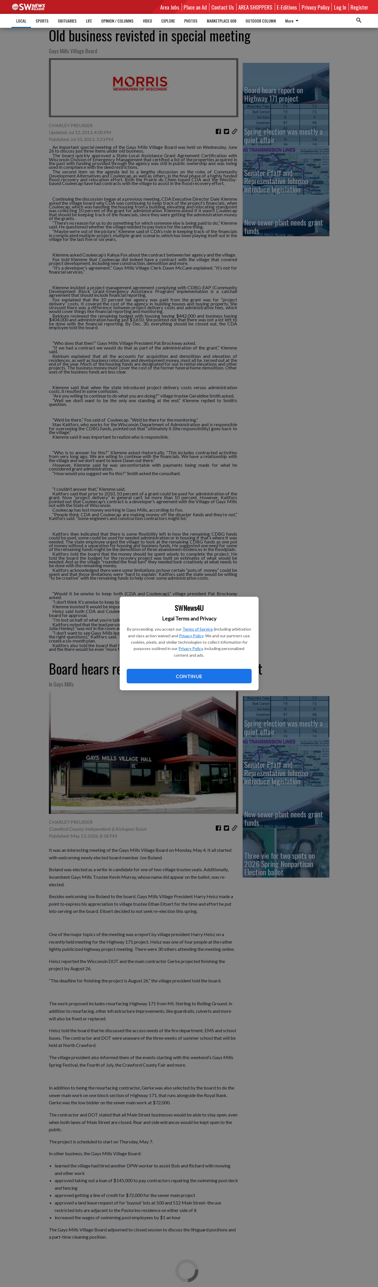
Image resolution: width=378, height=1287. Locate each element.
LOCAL (21, 21)
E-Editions (287, 7)
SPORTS (42, 21)
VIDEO (147, 21)
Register (359, 7)
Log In (340, 7)
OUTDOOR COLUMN (261, 21)
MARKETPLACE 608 (221, 21)
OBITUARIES (67, 21)
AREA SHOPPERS (255, 7)
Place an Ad (195, 7)
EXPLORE (168, 21)
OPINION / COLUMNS (117, 21)
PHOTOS (191, 21)
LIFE (89, 21)
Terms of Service (197, 629)
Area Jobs (169, 7)
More (292, 20)
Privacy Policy (191, 635)
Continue (189, 676)
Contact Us (222, 7)
